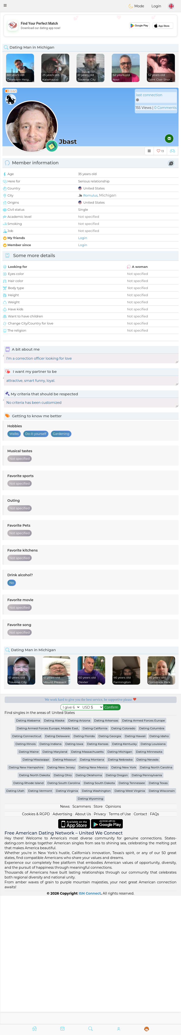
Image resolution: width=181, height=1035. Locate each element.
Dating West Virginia (129, 918)
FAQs (154, 942)
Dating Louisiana (153, 872)
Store (98, 934)
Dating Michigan (119, 879)
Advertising (62, 942)
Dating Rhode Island (28, 911)
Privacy (100, 942)
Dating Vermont (40, 918)
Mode (136, 6)
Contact (140, 942)
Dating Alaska (54, 848)
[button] (5, 5)
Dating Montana (92, 887)
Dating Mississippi (36, 887)
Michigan (107, 195)
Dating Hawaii (135, 864)
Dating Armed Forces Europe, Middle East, (48, 856)
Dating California (95, 856)
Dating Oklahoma (89, 903)
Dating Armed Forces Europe (143, 848)
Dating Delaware (57, 864)
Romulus (90, 195)
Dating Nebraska (120, 887)
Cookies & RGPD (36, 942)
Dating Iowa (74, 872)
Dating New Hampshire (26, 895)
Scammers (81, 934)
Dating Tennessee (132, 911)
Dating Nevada (147, 887)
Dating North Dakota (34, 903)
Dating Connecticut (26, 864)
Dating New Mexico (93, 895)
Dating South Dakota (99, 911)
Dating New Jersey (61, 895)
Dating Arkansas (106, 848)
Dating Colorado (123, 856)
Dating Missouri (64, 887)
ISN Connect (90, 1021)
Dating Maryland (55, 879)
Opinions (113, 934)
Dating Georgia (110, 864)
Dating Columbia (151, 856)
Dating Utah (15, 918)
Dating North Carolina (156, 895)
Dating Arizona (79, 848)
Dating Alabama (28, 848)
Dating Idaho (159, 864)
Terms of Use (120, 942)
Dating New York (123, 895)
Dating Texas (158, 911)
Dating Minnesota (149, 879)
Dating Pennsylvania (147, 903)
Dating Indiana (50, 872)
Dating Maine (29, 879)
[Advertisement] (90, 26)
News (65, 934)
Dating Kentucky (124, 872)
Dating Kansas (97, 872)
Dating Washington (96, 918)
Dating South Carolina (63, 911)
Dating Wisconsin (162, 918)
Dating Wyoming (90, 926)
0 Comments (165, 107)
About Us (83, 942)
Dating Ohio (63, 903)
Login (156, 6)
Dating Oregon (117, 903)
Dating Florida (84, 864)
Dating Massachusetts (87, 879)
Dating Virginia (67, 918)
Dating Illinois (25, 872)
